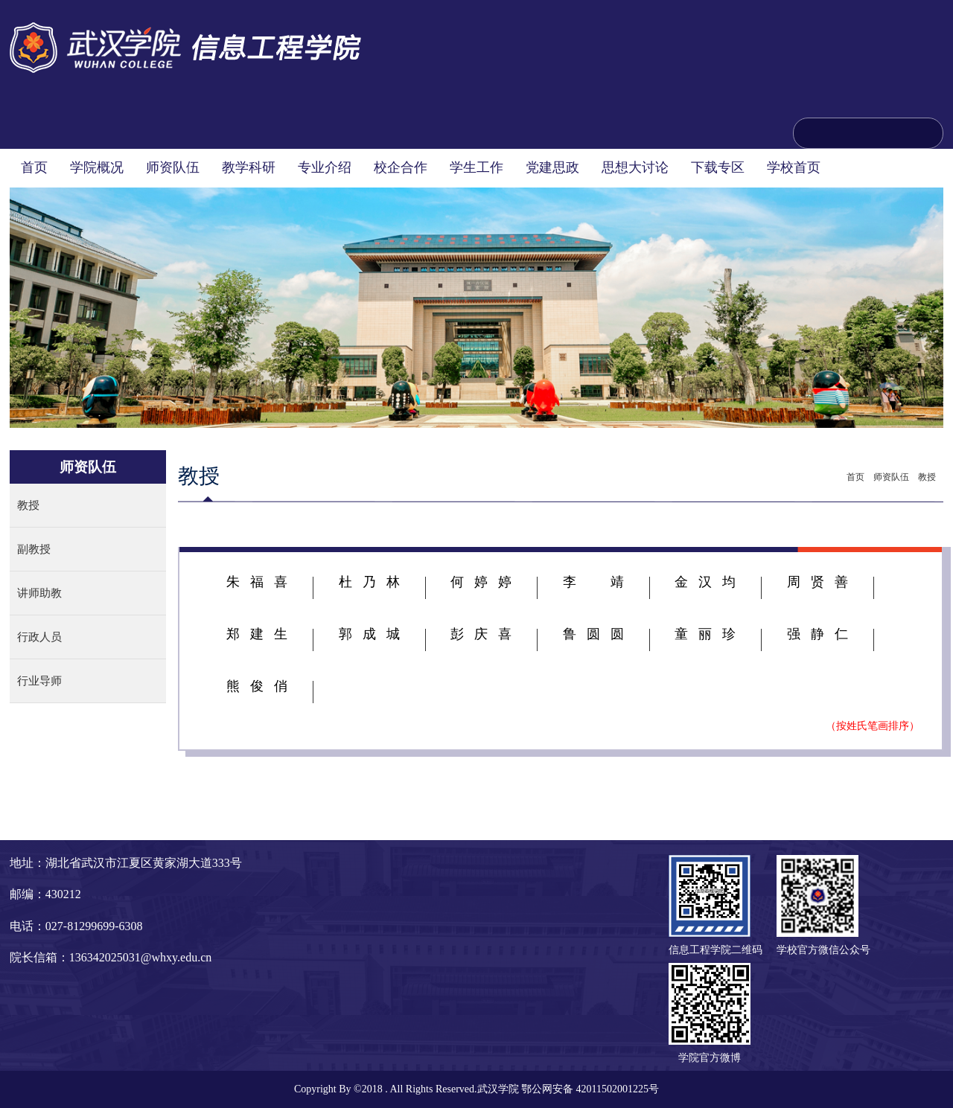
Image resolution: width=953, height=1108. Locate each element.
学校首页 (793, 167)
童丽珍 (705, 634)
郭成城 (369, 634)
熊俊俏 (256, 686)
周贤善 (817, 581)
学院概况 (97, 167)
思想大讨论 (635, 167)
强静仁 (817, 634)
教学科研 (248, 167)
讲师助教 (39, 593)
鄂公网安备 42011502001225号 (590, 1089)
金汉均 (705, 581)
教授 (28, 505)
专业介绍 (324, 167)
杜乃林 (369, 581)
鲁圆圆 (593, 634)
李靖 (593, 581)
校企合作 (400, 167)
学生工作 (476, 167)
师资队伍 (173, 167)
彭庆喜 (480, 634)
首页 (34, 167)
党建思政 (552, 167)
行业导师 (39, 681)
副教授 (34, 549)
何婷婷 (480, 581)
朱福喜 (256, 581)
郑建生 (256, 634)
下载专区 (718, 167)
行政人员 (39, 637)
